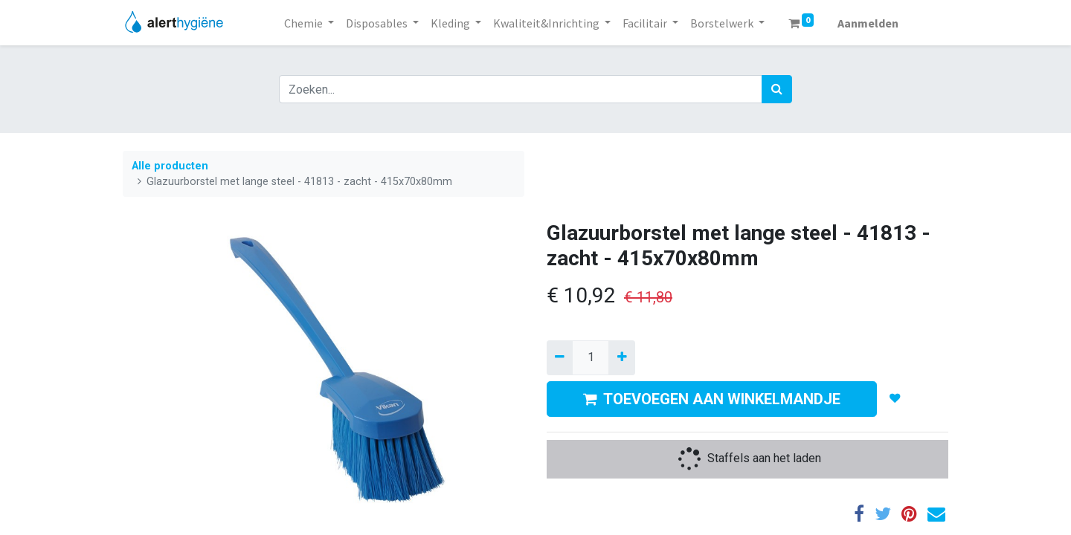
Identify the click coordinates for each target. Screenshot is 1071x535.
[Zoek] (777, 89)
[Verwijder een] (560, 357)
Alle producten (170, 166)
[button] (895, 399)
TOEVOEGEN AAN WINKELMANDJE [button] (711, 399)
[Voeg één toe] (621, 357)
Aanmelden (867, 23)
